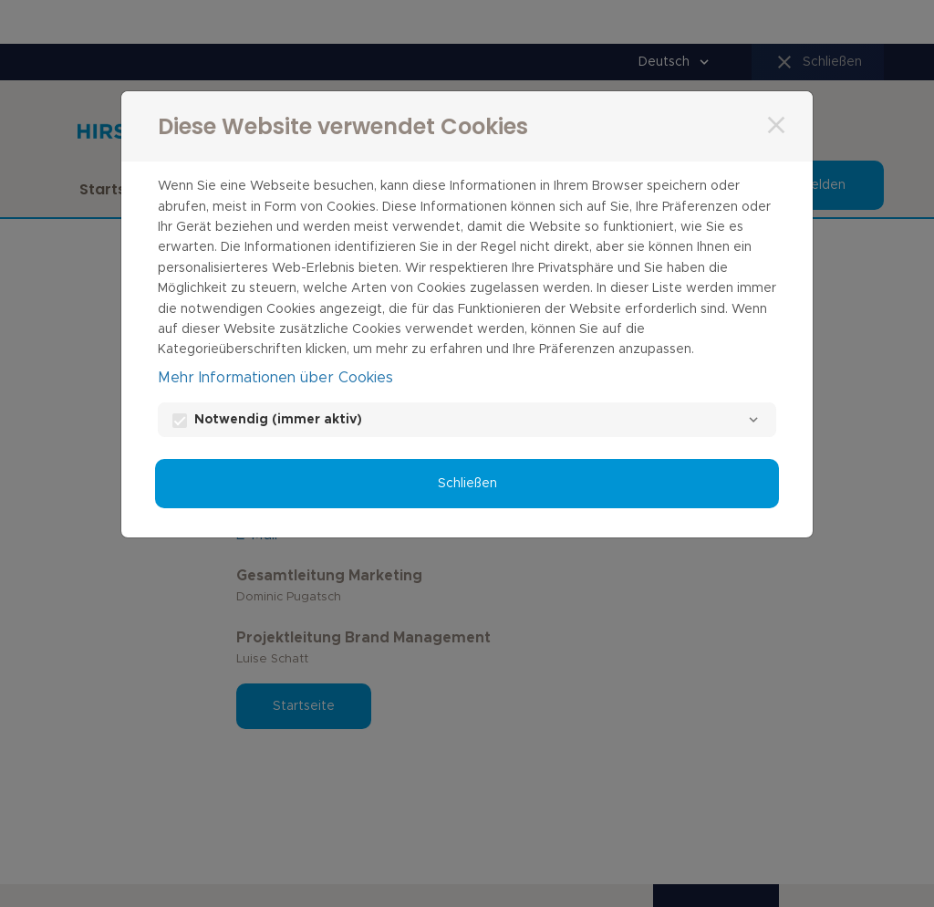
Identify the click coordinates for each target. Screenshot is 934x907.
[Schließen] (776, 125)
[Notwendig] (753, 420)
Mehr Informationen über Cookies (275, 377)
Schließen (467, 483)
